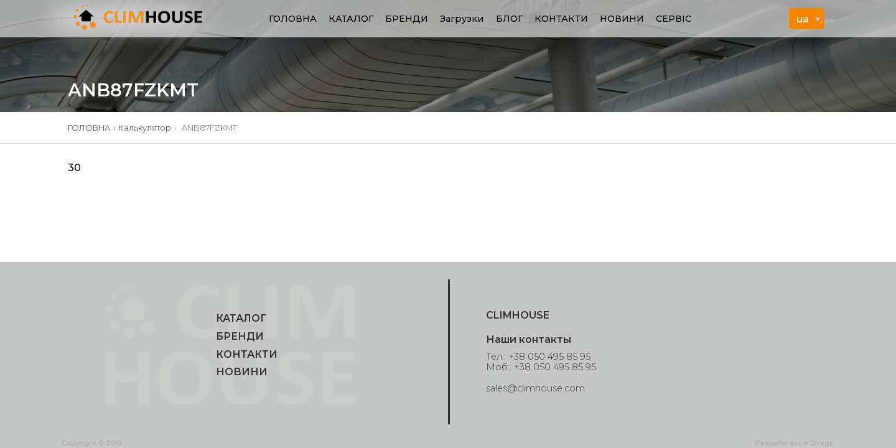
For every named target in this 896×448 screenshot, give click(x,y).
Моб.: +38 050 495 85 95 (541, 367)
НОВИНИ (622, 18)
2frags (821, 443)
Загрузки (461, 18)
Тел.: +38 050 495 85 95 (538, 356)
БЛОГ (509, 18)
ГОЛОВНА (293, 18)
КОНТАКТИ (561, 18)
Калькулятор (144, 128)
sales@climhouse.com (535, 388)
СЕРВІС (673, 18)
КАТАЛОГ (351, 18)
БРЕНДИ (406, 18)
